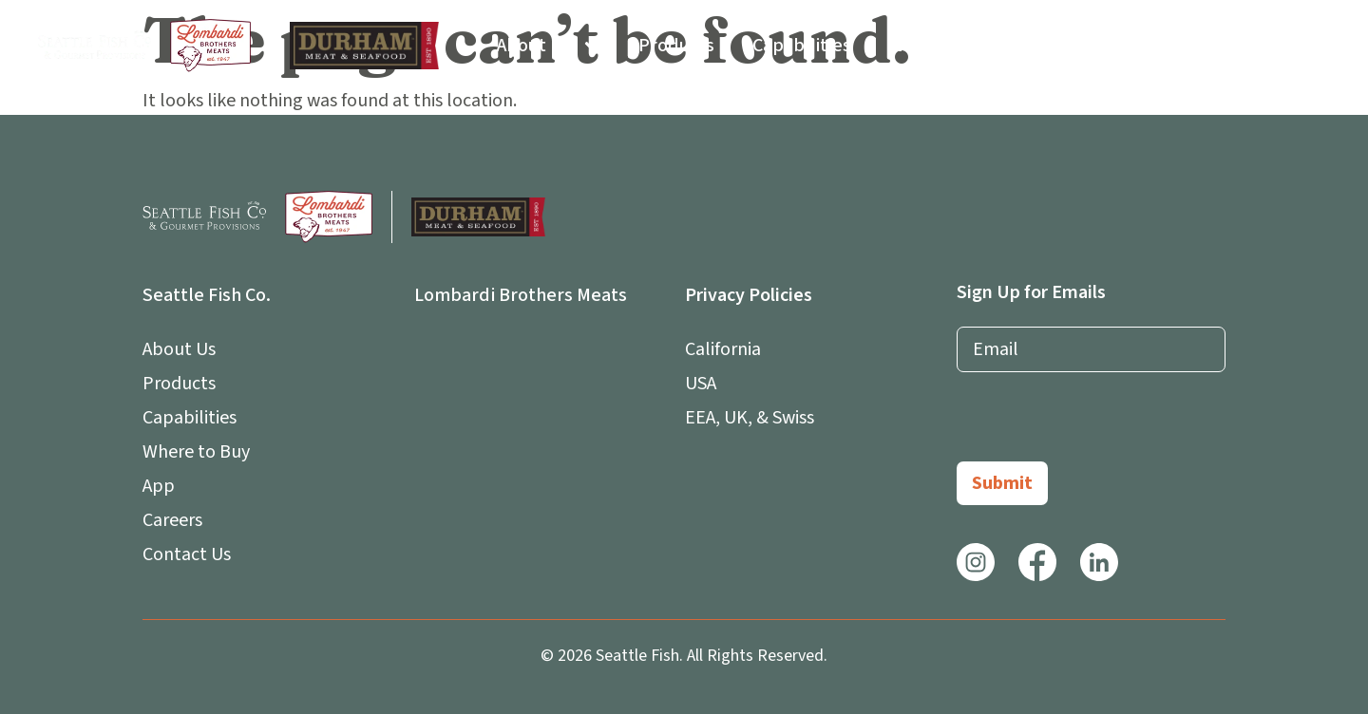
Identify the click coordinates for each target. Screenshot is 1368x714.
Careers (1169, 45)
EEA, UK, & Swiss (749, 417)
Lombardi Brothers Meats (520, 295)
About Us (548, 46)
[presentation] (1101, 424)
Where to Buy (944, 45)
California (723, 349)
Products (676, 45)
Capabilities (801, 45)
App (1068, 46)
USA (700, 383)
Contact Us (1285, 45)
